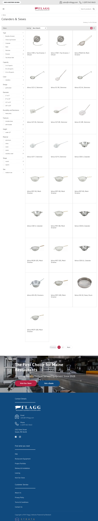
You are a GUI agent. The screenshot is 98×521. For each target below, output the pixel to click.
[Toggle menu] (3, 9)
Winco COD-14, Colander (83, 260)
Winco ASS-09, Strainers (35, 295)
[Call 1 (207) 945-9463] (87, 2)
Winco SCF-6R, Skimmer (59, 122)
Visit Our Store (25, 383)
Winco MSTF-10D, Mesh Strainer (35, 330)
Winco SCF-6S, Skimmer (35, 122)
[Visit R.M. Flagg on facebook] (16, 437)
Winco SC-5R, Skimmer (58, 87)
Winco (4, 15)
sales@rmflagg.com (27, 418)
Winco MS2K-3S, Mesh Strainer (82, 54)
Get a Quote (48, 383)
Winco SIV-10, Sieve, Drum (83, 295)
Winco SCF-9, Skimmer (58, 157)
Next (68, 347)
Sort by (29, 28)
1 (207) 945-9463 (26, 425)
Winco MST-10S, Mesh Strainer (58, 261)
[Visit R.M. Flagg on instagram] (20, 437)
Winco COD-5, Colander (35, 226)
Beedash (48, 515)
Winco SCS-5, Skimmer (35, 87)
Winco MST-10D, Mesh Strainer (58, 296)
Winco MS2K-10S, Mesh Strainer (35, 261)
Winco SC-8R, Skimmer (82, 122)
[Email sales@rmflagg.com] (69, 2)
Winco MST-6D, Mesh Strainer (58, 192)
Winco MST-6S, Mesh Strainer (34, 192)
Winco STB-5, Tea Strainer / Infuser (36, 54)
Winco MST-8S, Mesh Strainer (82, 192)
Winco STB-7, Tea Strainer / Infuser (60, 54)
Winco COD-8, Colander (82, 226)
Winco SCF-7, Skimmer (34, 157)
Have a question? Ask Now (11, 2)
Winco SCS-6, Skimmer (82, 87)
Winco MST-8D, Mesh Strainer (58, 227)
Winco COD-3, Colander (82, 157)
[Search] (88, 9)
